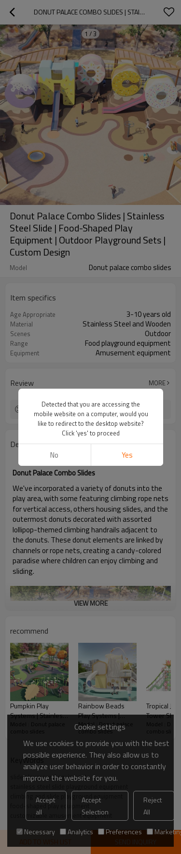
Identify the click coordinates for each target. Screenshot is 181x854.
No (54, 455)
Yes (126, 455)
